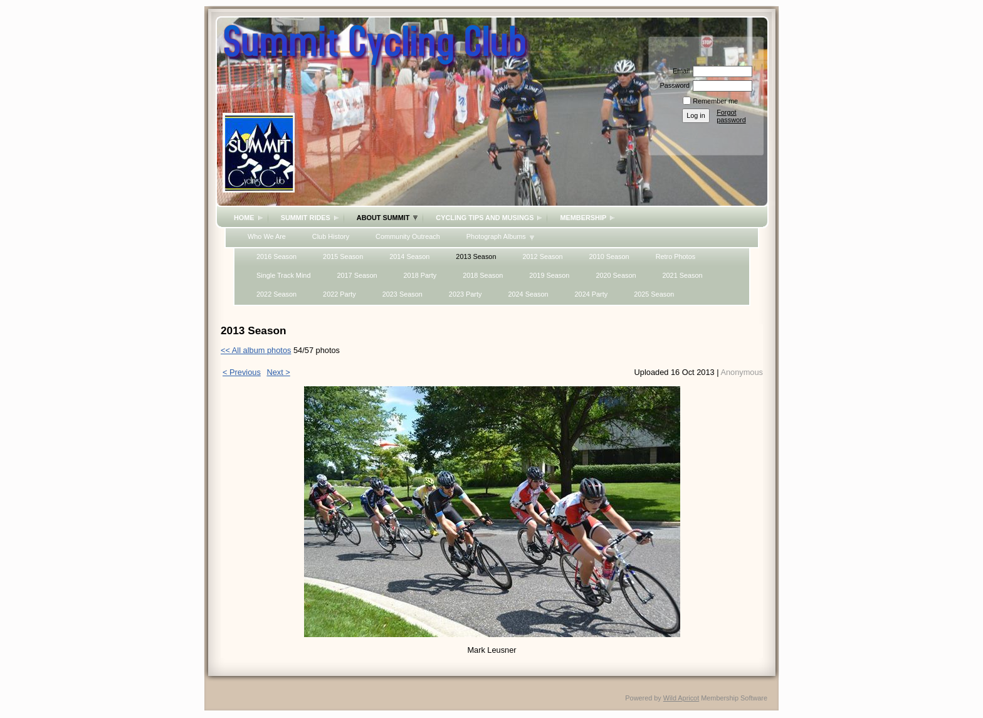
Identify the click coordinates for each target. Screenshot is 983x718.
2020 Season (616, 275)
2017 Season (357, 275)
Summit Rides (305, 217)
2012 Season (542, 256)
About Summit (383, 217)
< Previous (242, 372)
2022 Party (339, 294)
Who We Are (267, 236)
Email (679, 71)
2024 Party (591, 294)
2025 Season (654, 294)
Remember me (715, 101)
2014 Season (409, 256)
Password (672, 85)
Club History (330, 236)
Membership (583, 217)
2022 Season (276, 294)
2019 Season (549, 275)
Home (244, 217)
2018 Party (420, 275)
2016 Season (276, 256)
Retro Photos (675, 256)
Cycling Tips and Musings (485, 217)
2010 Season (609, 256)
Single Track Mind (283, 275)
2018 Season (483, 275)
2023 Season (402, 294)
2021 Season (682, 275)
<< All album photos (256, 350)
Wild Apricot (681, 698)
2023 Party (465, 294)
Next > (278, 372)
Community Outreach (408, 236)
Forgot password (731, 116)
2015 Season (343, 256)
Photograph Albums (496, 236)
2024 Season (528, 294)
